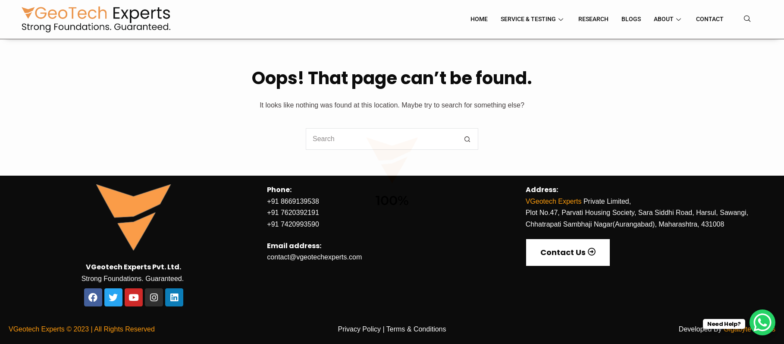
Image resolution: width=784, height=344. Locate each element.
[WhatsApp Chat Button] (762, 322)
